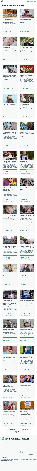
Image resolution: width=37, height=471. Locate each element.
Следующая (26, 429)
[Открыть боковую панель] (35, 1)
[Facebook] (2, 443)
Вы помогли (31, 454)
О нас (21, 447)
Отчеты (21, 451)
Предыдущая (13, 429)
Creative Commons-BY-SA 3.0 (18, 467)
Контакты (21, 452)
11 (23, 431)
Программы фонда (23, 450)
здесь (11, 460)
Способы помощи (32, 447)
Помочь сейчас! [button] (30, 1)
